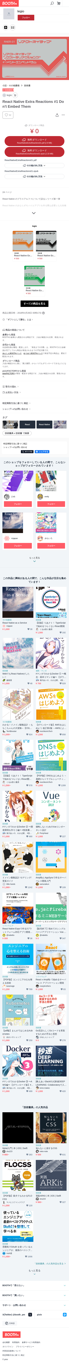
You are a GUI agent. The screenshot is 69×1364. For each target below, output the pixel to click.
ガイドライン (7, 1347)
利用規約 (15, 1342)
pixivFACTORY (8, 373)
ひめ (13, 496)
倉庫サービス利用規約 (31, 1342)
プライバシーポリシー (25, 1347)
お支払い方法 (11, 392)
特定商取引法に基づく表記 (15, 403)
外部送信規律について (11, 1351)
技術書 (27, 85)
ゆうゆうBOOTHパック (33, 353)
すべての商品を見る (35, 303)
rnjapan (14, 538)
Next (64, 58)
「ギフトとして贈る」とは (18, 319)
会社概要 (6, 1342)
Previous (5, 58)
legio (34, 226)
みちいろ (49, 538)
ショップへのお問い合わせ (15, 409)
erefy (47, 496)
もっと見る (34, 560)
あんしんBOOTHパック (12, 353)
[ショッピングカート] (58, 3)
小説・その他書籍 (10, 85)
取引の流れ (10, 386)
